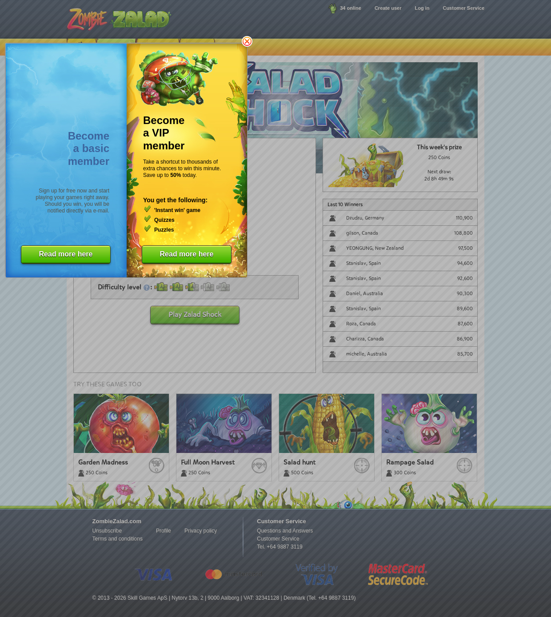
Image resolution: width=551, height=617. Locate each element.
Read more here (66, 254)
